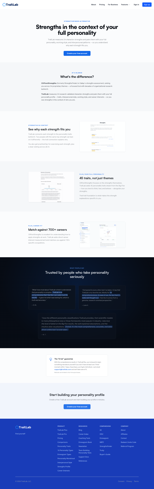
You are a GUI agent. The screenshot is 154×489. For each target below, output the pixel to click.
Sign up (147, 4)
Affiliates (124, 434)
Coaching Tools (84, 438)
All (101, 430)
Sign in (136, 4)
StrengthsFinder (106, 446)
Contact (124, 438)
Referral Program (127, 446)
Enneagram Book (85, 442)
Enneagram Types (64, 454)
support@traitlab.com (62, 369)
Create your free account (77, 53)
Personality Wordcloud (66, 458)
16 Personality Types (65, 450)
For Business (113, 4)
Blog (80, 430)
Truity (102, 450)
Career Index (83, 434)
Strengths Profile (64, 466)
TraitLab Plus (62, 430)
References (83, 461)
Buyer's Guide (105, 454)
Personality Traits (64, 446)
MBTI (102, 442)
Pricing (102, 4)
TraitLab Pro (62, 434)
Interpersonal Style (65, 462)
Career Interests (64, 471)
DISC (101, 434)
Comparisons (63, 442)
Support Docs (84, 457)
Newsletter (83, 446)
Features (125, 4)
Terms (136, 481)
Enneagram (104, 438)
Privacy (129, 481)
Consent (121, 481)
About (93, 4)
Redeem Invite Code (128, 442)
